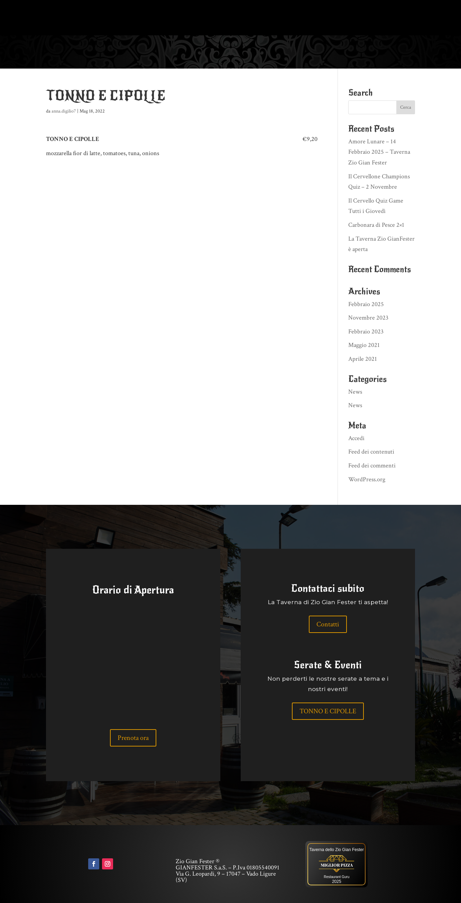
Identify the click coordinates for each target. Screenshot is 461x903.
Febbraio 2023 (366, 331)
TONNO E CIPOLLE (327, 710)
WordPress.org (366, 479)
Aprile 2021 (362, 358)
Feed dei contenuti (371, 451)
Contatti (327, 623)
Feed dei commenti (372, 465)
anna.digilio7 (64, 110)
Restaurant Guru (336, 876)
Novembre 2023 (368, 317)
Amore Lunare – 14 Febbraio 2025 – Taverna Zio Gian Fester (379, 151)
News (355, 391)
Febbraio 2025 (366, 303)
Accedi (356, 437)
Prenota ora (133, 737)
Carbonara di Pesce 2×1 (376, 224)
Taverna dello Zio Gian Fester (337, 849)
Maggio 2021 (364, 345)
